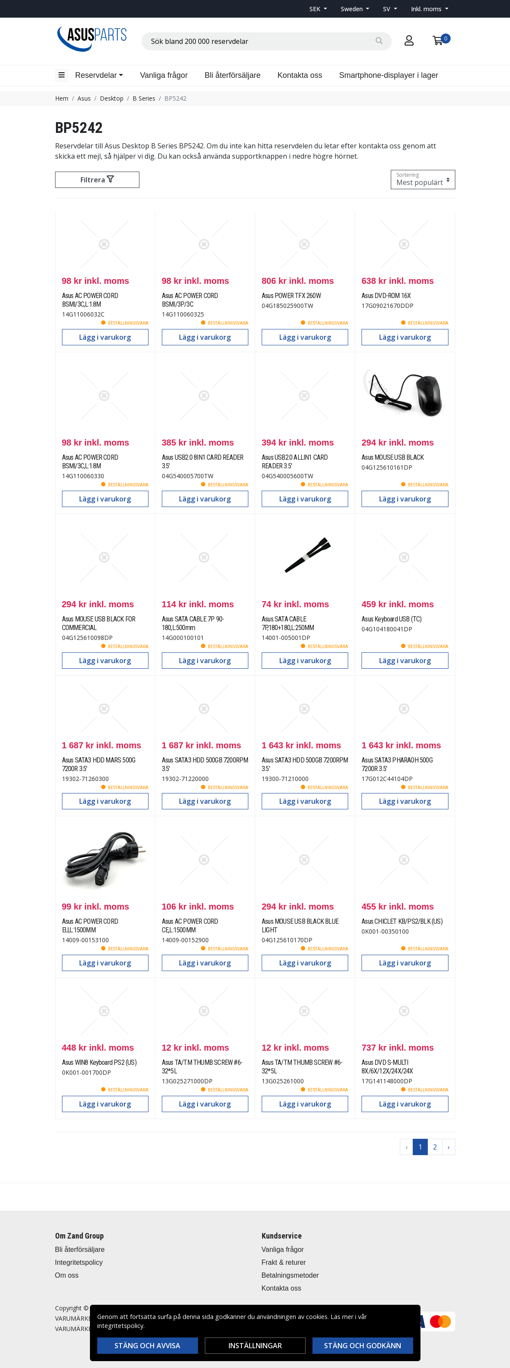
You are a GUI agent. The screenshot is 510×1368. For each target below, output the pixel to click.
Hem (61, 98)
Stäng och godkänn (362, 1345)
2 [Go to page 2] (435, 1147)
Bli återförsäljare (232, 75)
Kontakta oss (300, 75)
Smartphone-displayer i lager (388, 75)
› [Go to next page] (449, 1147)
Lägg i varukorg (105, 337)
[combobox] (266, 41)
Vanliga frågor (164, 75)
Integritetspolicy (79, 1262)
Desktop (112, 98)
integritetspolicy (120, 1326)
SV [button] (387, 9)
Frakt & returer (284, 1262)
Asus (84, 98)
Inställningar (255, 1345)
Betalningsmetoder (290, 1275)
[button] (318, 8)
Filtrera (97, 179)
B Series (144, 98)
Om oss (67, 1275)
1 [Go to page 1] (420, 1147)
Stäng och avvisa (147, 1345)
